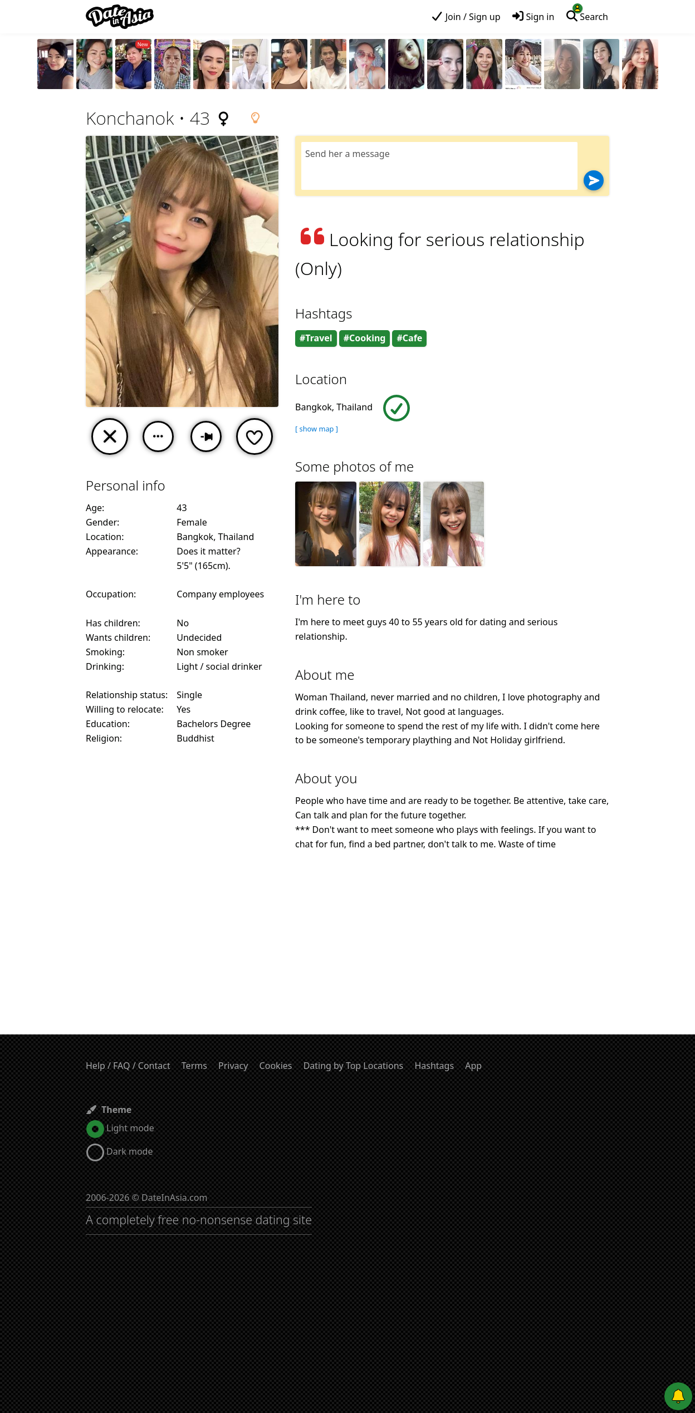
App (473, 1065)
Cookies (276, 1065)
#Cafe (409, 338)
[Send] (594, 180)
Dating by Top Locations (354, 1065)
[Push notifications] (678, 1396)
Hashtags (434, 1065)
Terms (194, 1065)
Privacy (233, 1065)
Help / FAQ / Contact (128, 1065)
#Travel (316, 338)
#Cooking (365, 338)
